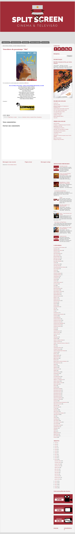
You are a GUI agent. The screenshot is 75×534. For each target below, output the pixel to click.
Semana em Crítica (57, 399)
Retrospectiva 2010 (57, 390)
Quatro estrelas (56, 381)
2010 (56, 486)
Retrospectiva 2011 (57, 391)
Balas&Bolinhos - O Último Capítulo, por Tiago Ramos (65, 183)
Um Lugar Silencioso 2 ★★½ (59, 111)
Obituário (55, 367)
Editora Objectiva (57, 292)
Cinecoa (55, 270)
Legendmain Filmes (57, 347)
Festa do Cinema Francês (58, 314)
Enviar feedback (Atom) (12, 164)
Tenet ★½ (55, 117)
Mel (26, 83)
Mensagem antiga (45, 162)
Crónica (55, 280)
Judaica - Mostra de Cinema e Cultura (61, 343)
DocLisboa (56, 286)
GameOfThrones (57, 330)
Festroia (55, 327)
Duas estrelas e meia (58, 291)
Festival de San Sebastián (59, 323)
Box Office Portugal (57, 261)
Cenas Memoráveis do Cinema (59, 267)
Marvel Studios (56, 355)
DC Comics (56, 283)
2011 (56, 484)
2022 (56, 446)
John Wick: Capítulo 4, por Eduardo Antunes (65, 205)
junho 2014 (57, 470)
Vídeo (55, 431)
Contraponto (56, 277)
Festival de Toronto (57, 324)
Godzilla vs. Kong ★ (57, 114)
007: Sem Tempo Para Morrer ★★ (60, 110)
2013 (56, 481)
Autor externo (56, 254)
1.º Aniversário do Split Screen (60, 190)
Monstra (55, 359)
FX (54, 311)
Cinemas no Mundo (57, 273)
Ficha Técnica (45, 42)
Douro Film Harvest (57, 288)
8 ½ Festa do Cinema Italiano (59, 247)
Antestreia (24, 117)
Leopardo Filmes (33, 117)
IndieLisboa (56, 336)
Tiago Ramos (56, 414)
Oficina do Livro (57, 368)
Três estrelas (56, 420)
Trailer (55, 417)
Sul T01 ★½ (56, 133)
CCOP (55, 262)
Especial (55, 303)
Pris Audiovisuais (57, 376)
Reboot (55, 385)
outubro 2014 (57, 464)
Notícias (55, 365)
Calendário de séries (63, 166)
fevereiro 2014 (57, 477)
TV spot (55, 408)
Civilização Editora (57, 274)
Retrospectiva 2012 (57, 393)
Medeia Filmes (56, 356)
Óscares (55, 437)
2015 (56, 457)
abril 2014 (57, 474)
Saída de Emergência (58, 397)
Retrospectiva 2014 (57, 396)
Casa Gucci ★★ (57, 104)
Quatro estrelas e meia (58, 382)
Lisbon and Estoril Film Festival (59, 350)
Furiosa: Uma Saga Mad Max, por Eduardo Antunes (65, 174)
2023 (56, 444)
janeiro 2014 (57, 479)
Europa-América (57, 306)
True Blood (56, 419)
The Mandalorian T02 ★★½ (59, 127)
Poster (55, 374)
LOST (55, 346)
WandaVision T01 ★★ (58, 126)
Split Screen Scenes (57, 403)
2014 (56, 459)
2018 (56, 452)
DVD (54, 285)
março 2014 (57, 475)
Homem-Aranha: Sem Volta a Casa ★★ (61, 108)
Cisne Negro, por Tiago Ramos (60, 222)
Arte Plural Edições (57, 253)
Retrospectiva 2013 (57, 394)
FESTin (55, 309)
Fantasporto (56, 312)
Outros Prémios (57, 371)
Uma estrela (56, 423)
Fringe (55, 329)
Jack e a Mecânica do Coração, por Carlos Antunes (66, 228)
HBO (54, 335)
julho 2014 (57, 469)
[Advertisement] (28, 35)
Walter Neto (56, 434)
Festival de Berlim (57, 318)
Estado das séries (63, 236)
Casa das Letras (57, 265)
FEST (55, 308)
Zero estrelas (56, 435)
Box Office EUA (57, 259)
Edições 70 (56, 297)
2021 (56, 447)
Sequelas (55, 400)
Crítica (55, 279)
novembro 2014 (58, 462)
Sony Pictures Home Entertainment (60, 402)
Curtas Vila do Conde (58, 282)
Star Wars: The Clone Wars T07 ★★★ (61, 129)
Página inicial (6, 42)
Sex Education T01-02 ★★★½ (59, 130)
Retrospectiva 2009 (57, 388)
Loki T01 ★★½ (56, 123)
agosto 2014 (57, 467)
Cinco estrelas (56, 268)
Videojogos (56, 428)
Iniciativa (55, 338)
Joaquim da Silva (57, 341)
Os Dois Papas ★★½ (58, 113)
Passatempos (25, 42)
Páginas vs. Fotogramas (58, 379)
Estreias (55, 305)
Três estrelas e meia (57, 422)
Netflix (55, 364)
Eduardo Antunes (57, 300)
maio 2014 (57, 472)
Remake (55, 387)
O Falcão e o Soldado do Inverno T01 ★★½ (62, 124)
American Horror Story (58, 250)
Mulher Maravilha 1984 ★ (58, 116)
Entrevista (55, 302)
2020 (56, 449)
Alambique (56, 248)
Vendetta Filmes (57, 426)
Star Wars (55, 405)
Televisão (55, 409)
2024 (56, 442)
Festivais (55, 315)
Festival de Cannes (57, 320)
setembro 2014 (58, 465)
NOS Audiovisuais (57, 362)
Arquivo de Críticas (16, 42)
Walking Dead (56, 432)
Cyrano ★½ (56, 103)
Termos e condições (35, 42)
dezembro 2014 (58, 460)
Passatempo (39, 117)
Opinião (55, 370)
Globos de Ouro (57, 332)
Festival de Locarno (57, 321)
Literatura (55, 352)
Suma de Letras (57, 406)
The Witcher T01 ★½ (58, 132)
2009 (56, 487)
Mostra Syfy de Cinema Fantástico (60, 361)
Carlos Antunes (56, 264)
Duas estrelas (56, 289)
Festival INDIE (56, 317)
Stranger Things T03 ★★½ (59, 139)
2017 (56, 454)
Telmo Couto (56, 411)
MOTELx (55, 353)
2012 (56, 482)
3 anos (61, 197)
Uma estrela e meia (57, 425)
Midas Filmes (56, 358)
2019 (56, 451)
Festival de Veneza (57, 326)
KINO (55, 344)
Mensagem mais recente (9, 162)
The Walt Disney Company (59, 412)
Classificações (56, 276)
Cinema (28, 117)
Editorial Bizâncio (57, 294)
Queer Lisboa (56, 384)
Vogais (55, 429)
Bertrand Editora (57, 256)
